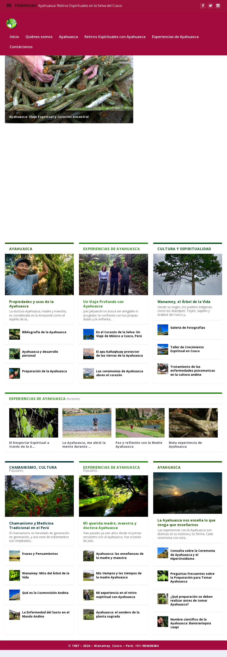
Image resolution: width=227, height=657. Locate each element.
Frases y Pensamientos (40, 561)
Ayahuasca (68, 31)
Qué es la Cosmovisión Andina (45, 600)
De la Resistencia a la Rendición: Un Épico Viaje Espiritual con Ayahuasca (180, 173)
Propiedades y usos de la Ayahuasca (31, 311)
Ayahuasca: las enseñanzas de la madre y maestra (120, 563)
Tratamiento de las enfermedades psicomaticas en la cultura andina (192, 377)
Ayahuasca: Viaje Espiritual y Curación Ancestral (49, 124)
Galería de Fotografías (187, 335)
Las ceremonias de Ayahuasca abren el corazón (119, 380)
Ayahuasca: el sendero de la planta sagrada (117, 621)
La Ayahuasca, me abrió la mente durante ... (84, 452)
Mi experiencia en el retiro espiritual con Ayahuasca (116, 602)
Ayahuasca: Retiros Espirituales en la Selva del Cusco (80, 5)
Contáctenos (21, 41)
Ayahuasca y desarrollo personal (40, 361)
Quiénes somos (39, 31)
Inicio (14, 31)
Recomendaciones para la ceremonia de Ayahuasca (179, 211)
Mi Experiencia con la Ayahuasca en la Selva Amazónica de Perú (177, 135)
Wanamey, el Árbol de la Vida (183, 308)
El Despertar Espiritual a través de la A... (29, 452)
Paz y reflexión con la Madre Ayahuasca (139, 452)
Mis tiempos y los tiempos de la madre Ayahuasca (119, 582)
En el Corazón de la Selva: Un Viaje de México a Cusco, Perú (119, 341)
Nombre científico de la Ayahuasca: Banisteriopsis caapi (190, 630)
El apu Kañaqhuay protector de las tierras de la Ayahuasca (119, 361)
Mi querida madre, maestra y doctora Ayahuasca (109, 532)
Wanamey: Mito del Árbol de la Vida (45, 582)
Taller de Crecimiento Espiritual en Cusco (187, 356)
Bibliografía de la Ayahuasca (44, 339)
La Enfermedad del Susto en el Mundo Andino (45, 621)
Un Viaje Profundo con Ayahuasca (103, 311)
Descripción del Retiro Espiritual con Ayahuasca (175, 97)
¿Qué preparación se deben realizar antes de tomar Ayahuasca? (191, 607)
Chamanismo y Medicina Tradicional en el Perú (31, 532)
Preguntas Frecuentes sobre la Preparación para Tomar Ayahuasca (192, 584)
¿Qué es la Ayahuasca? (163, 61)
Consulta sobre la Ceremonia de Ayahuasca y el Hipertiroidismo (192, 561)
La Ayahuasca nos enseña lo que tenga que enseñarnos (186, 529)
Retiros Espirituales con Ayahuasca (114, 31)
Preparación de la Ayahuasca (44, 378)
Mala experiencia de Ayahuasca (185, 452)
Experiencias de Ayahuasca (175, 31)
